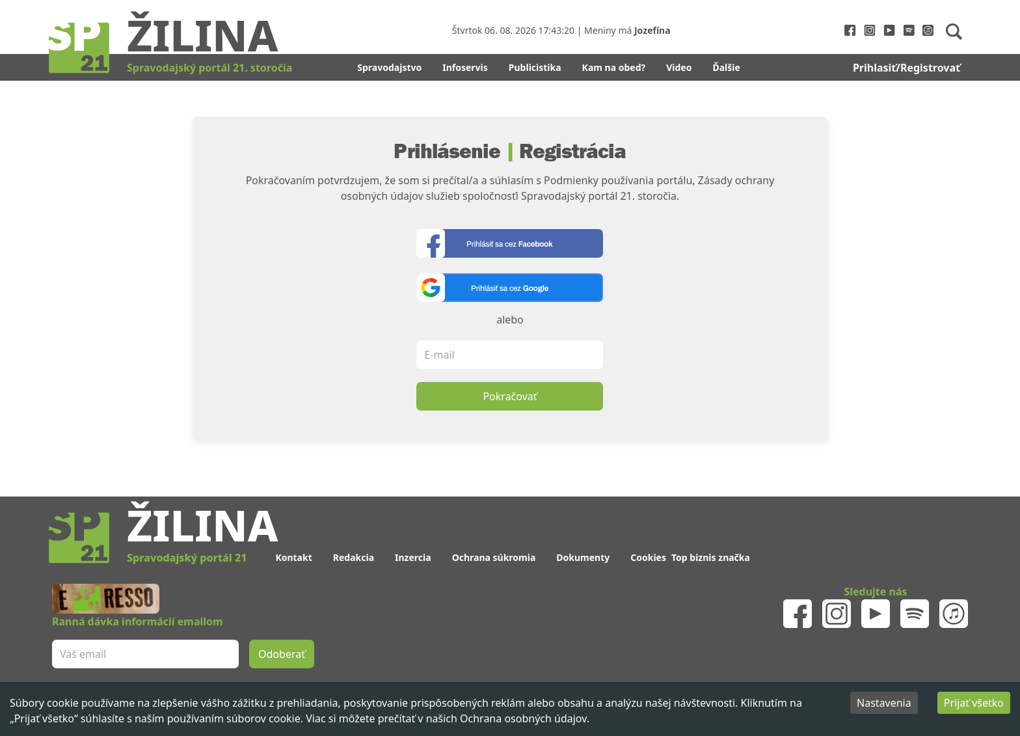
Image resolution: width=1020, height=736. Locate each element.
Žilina (202, 34)
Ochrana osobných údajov (523, 718)
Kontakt (293, 557)
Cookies (648, 557)
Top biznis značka (710, 557)
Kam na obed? (614, 67)
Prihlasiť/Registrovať (906, 68)
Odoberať (281, 654)
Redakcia (353, 557)
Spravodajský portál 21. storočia (209, 68)
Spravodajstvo (389, 67)
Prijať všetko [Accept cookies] (974, 703)
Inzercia (413, 557)
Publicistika (535, 67)
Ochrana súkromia (494, 557)
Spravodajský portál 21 (187, 558)
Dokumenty (583, 557)
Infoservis (465, 67)
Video (678, 67)
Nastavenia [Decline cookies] (884, 703)
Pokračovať (510, 396)
